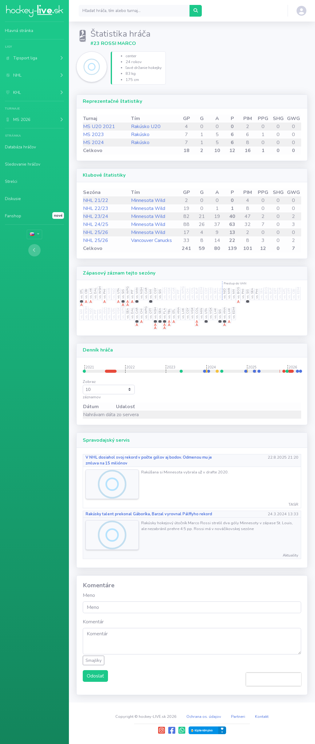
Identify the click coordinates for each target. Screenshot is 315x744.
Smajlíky (94, 660)
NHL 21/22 (95, 200)
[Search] (134, 11)
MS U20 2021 (99, 126)
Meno (89, 595)
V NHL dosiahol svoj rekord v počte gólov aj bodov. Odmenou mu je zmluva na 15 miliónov (149, 460)
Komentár (93, 621)
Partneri (238, 716)
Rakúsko (140, 134)
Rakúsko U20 (146, 126)
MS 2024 (93, 142)
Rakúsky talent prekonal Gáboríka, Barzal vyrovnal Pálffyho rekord (149, 514)
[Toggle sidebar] (34, 250)
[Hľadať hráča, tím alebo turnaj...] (195, 11)
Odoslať (95, 676)
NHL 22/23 (95, 208)
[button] (34, 57)
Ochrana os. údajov (203, 716)
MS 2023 (93, 134)
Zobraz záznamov (109, 389)
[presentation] (273, 679)
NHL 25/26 (95, 232)
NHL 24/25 (95, 224)
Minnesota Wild (148, 200)
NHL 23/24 (95, 216)
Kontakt (262, 716)
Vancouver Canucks (151, 240)
